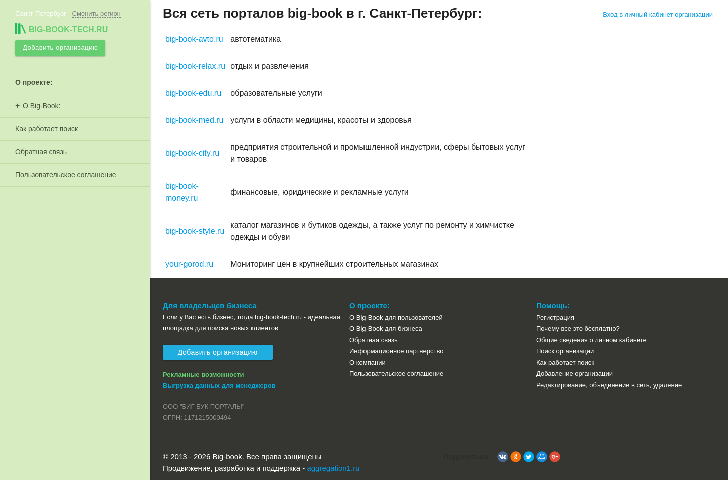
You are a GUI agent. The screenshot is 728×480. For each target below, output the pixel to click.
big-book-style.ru (194, 231)
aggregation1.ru (333, 468)
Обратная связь (41, 152)
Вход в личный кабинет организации (658, 14)
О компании (367, 362)
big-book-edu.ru (193, 93)
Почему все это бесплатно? (578, 328)
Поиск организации (565, 351)
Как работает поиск (46, 128)
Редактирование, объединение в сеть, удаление (609, 385)
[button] (502, 457)
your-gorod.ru (189, 264)
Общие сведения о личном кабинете (591, 340)
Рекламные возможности (203, 374)
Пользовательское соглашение (65, 174)
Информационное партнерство (396, 351)
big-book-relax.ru (195, 66)
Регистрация (555, 318)
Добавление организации (574, 374)
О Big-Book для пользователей (396, 318)
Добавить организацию (60, 48)
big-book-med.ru (194, 120)
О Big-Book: (41, 106)
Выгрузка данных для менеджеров (219, 386)
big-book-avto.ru (194, 39)
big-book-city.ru (192, 153)
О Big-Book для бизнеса (385, 328)
